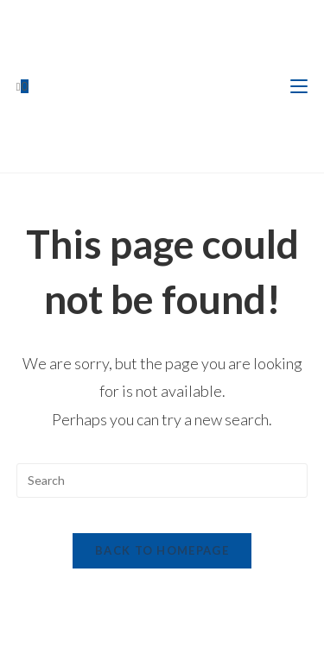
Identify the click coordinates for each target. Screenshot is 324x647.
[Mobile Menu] (299, 86)
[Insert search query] (162, 480)
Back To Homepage (162, 550)
